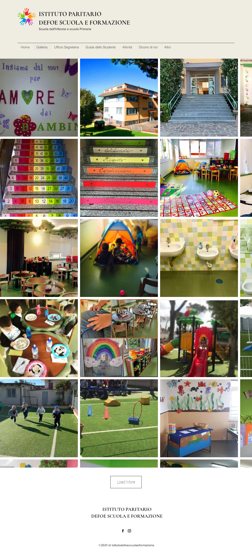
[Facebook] (123, 531)
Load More (126, 482)
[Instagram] (129, 531)
